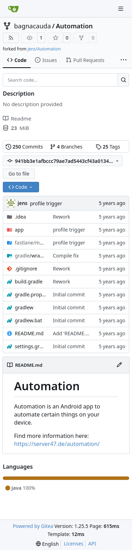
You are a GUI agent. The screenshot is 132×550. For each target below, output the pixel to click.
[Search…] (123, 80)
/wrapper (30, 255)
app (19, 229)
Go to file (18, 173)
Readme (17, 118)
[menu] (47, 544)
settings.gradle (30, 346)
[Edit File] (119, 365)
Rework (61, 216)
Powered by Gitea (33, 526)
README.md (29, 333)
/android (30, 242)
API (92, 543)
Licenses (73, 543)
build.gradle (29, 281)
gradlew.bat (28, 320)
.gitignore (26, 268)
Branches (66, 146)
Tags (108, 146)
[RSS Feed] (11, 38)
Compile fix (66, 255)
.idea (20, 216)
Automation (74, 25)
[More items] (123, 60)
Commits (24, 146)
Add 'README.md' (73, 333)
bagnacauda (32, 25)
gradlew (24, 307)
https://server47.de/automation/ (57, 444)
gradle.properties (30, 294)
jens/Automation (44, 49)
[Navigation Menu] (121, 8)
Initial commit (69, 294)
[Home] (13, 8)
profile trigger (46, 203)
